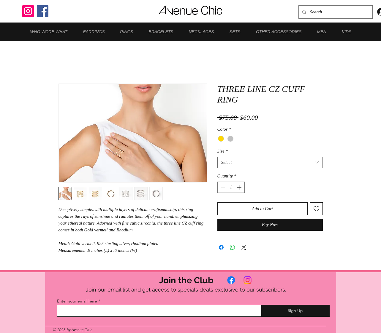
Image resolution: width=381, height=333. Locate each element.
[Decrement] (222, 187)
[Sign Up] (295, 311)
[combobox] (270, 162)
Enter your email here (77, 301)
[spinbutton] (231, 187)
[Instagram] (28, 11)
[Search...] (335, 12)
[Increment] (240, 187)
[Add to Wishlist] (316, 208)
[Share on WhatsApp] (232, 247)
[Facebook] (42, 11)
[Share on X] (243, 247)
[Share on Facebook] (221, 247)
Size (222, 151)
